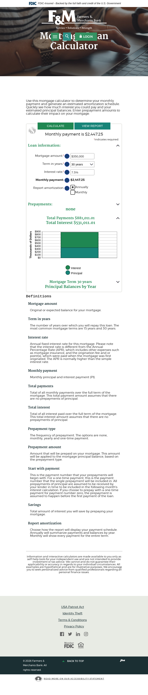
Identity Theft (72, 613)
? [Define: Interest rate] (67, 172)
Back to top (73, 661)
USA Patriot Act (72, 607)
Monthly (81, 192)
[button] (74, 145)
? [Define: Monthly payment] (67, 180)
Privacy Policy (74, 626)
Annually (81, 186)
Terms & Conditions (72, 620)
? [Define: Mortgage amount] (67, 156)
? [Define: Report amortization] (67, 188)
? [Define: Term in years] (67, 164)
